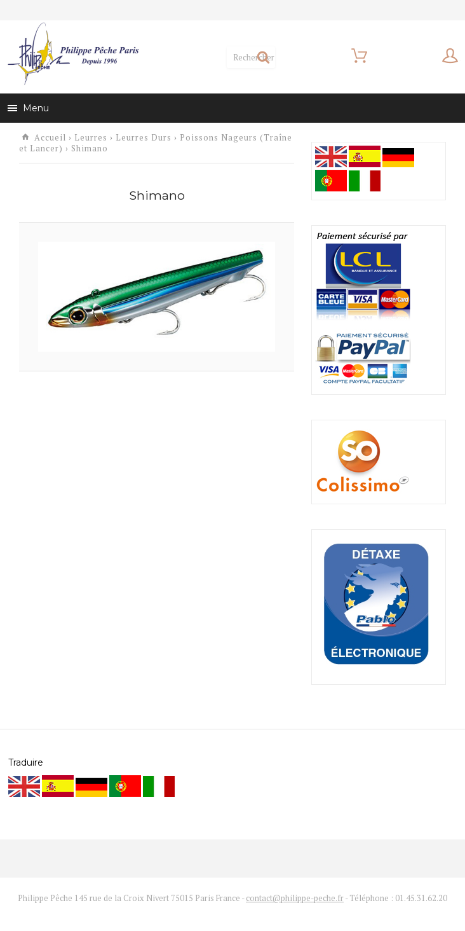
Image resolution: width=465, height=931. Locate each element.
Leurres (90, 128)
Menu (28, 98)
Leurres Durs (144, 128)
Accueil (50, 128)
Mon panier (298, 53)
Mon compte (409, 53)
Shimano (89, 139)
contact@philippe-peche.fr (295, 888)
